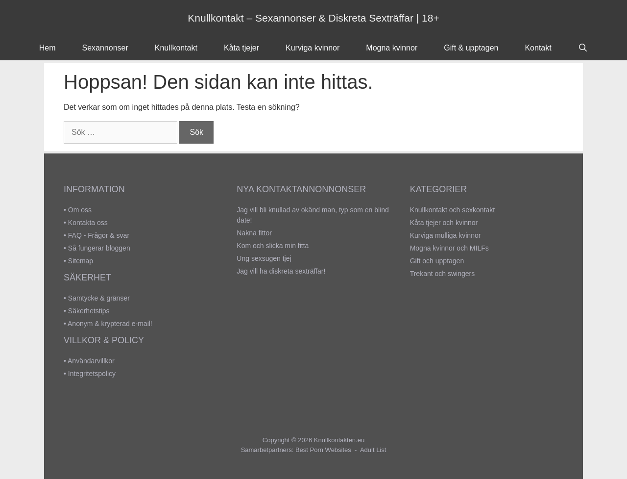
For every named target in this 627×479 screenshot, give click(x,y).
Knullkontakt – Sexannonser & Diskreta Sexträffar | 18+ (313, 18)
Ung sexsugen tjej (264, 258)
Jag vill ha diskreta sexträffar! (281, 271)
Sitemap (80, 261)
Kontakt (538, 48)
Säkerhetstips (89, 311)
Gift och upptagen (437, 261)
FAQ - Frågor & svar (98, 235)
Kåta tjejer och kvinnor (444, 223)
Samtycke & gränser (99, 298)
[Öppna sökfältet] (583, 48)
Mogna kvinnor (391, 48)
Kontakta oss (88, 223)
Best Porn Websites (323, 450)
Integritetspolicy (92, 374)
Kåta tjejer (241, 48)
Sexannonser (105, 48)
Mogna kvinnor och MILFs (449, 248)
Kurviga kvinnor (312, 48)
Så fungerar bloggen (99, 248)
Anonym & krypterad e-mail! (110, 324)
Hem (47, 48)
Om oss (80, 210)
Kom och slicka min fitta (273, 246)
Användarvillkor (91, 361)
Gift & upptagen (471, 48)
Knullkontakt (176, 48)
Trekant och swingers (442, 273)
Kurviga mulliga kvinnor (445, 235)
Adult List (373, 450)
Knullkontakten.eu (339, 440)
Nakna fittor (254, 233)
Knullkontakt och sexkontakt (452, 210)
